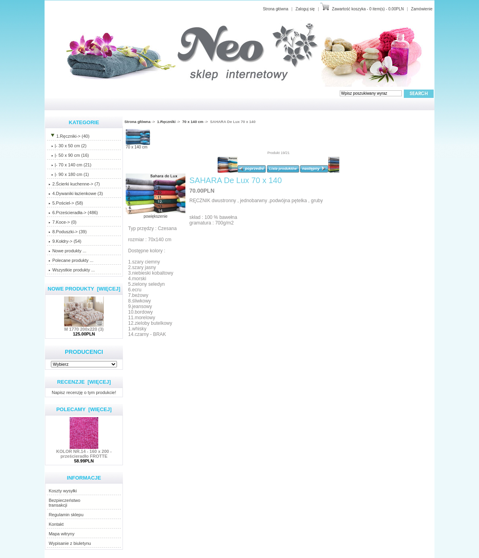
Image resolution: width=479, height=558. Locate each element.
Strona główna (275, 9)
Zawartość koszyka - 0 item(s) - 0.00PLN (368, 9)
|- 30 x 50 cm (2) (67, 145)
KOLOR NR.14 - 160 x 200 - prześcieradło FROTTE (83, 451)
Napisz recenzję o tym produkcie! (84, 392)
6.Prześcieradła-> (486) (73, 212)
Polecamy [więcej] (83, 409)
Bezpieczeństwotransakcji (64, 502)
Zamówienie (421, 9)
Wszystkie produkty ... (72, 269)
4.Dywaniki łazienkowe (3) (76, 193)
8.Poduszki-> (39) (68, 231)
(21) (70, 164)
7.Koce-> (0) (62, 222)
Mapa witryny (61, 533)
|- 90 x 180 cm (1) (69, 174)
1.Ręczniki (166, 121)
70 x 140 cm (192, 121)
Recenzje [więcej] (84, 382)
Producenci (84, 352)
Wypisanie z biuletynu (70, 543)
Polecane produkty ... (71, 260)
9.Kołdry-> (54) (65, 241)
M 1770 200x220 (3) (84, 327)
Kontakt (56, 524)
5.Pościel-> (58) (66, 203)
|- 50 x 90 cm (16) (69, 155)
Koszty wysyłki (63, 490)
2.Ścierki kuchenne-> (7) (74, 183)
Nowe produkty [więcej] (84, 289)
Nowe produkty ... (67, 250)
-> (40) (69, 136)
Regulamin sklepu (66, 514)
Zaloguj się (305, 9)
